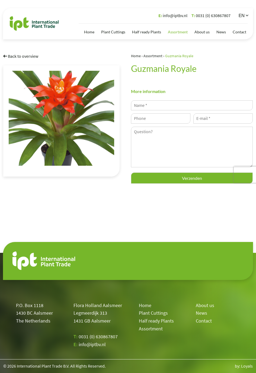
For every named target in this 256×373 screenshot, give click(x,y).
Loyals (247, 366)
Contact (239, 32)
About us (202, 32)
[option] (61, 118)
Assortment (178, 32)
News (221, 32)
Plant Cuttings (113, 32)
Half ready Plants (146, 32)
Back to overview (20, 56)
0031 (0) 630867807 (211, 15)
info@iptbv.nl (172, 15)
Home (89, 32)
